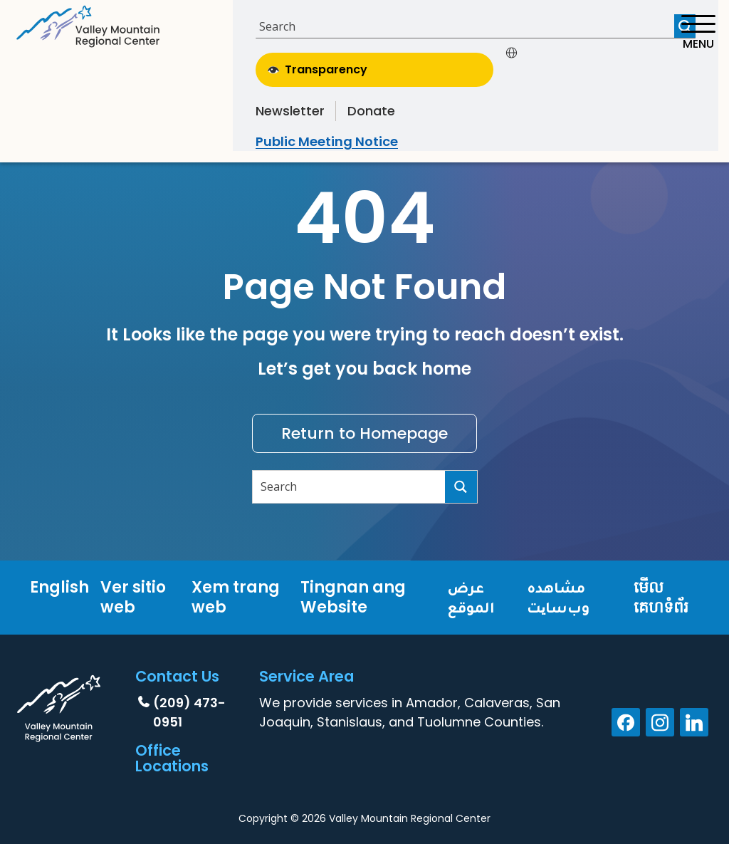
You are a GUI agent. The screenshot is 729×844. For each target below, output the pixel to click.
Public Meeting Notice (327, 141)
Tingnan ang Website (353, 597)
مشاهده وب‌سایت (558, 597)
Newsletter (290, 111)
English (59, 587)
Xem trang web (236, 597)
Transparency (317, 69)
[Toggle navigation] (698, 32)
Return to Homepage (364, 433)
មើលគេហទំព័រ (661, 597)
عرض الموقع (471, 597)
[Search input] (467, 26)
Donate (371, 111)
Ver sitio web (133, 597)
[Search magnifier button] (461, 487)
